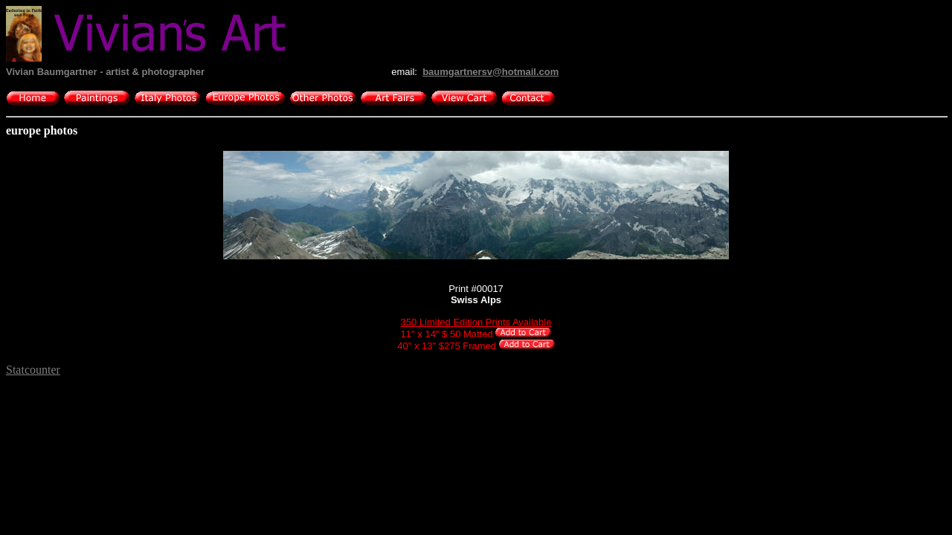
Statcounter (33, 369)
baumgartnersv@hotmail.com (490, 71)
